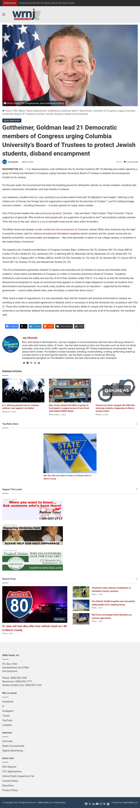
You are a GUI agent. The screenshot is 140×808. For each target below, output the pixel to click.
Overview (7, 741)
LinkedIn (7, 724)
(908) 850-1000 (18, 677)
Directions (8, 785)
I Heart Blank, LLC (130, 802)
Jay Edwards (13, 162)
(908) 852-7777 (23, 681)
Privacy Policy (10, 790)
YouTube (7, 720)
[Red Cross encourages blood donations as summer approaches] (81, 618)
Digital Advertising (12, 750)
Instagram (8, 710)
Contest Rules (10, 780)
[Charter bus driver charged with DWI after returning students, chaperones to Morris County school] (117, 390)
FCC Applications (12, 771)
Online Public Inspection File (18, 776)
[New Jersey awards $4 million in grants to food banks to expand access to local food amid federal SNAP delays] (70, 390)
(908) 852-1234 (33, 685)
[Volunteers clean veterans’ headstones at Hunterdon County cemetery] (81, 591)
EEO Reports (9, 766)
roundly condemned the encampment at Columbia (61, 229)
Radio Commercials (13, 745)
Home (7, 110)
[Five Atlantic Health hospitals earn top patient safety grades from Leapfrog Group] (81, 605)
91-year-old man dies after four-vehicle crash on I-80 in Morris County (47, 3)
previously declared (50, 213)
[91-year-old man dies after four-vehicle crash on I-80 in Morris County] (34, 604)
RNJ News (19, 110)
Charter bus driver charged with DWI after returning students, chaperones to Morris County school (115, 408)
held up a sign (36, 197)
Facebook (7, 701)
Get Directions (9, 671)
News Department (36, 110)
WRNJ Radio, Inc (45, 802)
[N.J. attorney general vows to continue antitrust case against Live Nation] (23, 390)
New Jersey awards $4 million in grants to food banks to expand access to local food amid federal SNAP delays (69, 408)
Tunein (6, 715)
